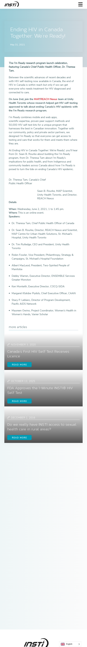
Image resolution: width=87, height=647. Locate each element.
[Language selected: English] (70, 644)
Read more (19, 364)
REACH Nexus (49, 99)
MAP (37, 99)
